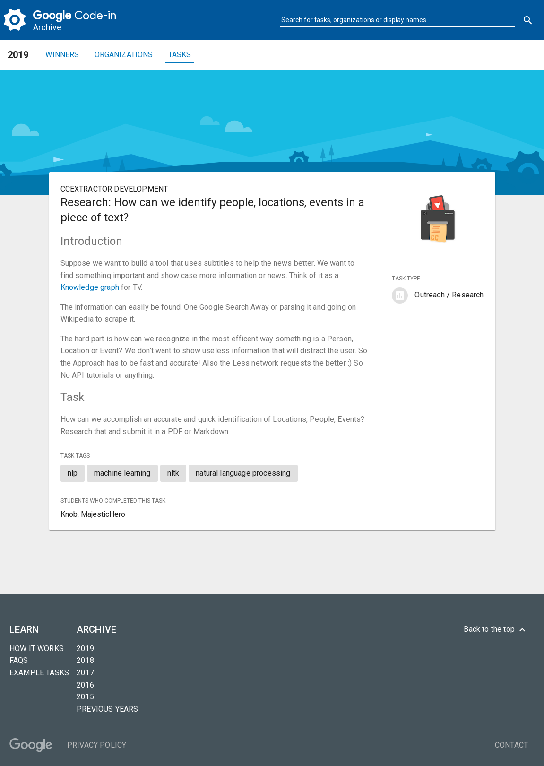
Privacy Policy (96, 744)
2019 (85, 648)
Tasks (179, 54)
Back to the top (496, 629)
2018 (85, 660)
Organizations (124, 54)
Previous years (107, 709)
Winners (62, 54)
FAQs (18, 660)
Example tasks (39, 672)
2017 (85, 672)
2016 (85, 684)
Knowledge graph (89, 287)
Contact (511, 744)
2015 (85, 696)
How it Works (36, 648)
